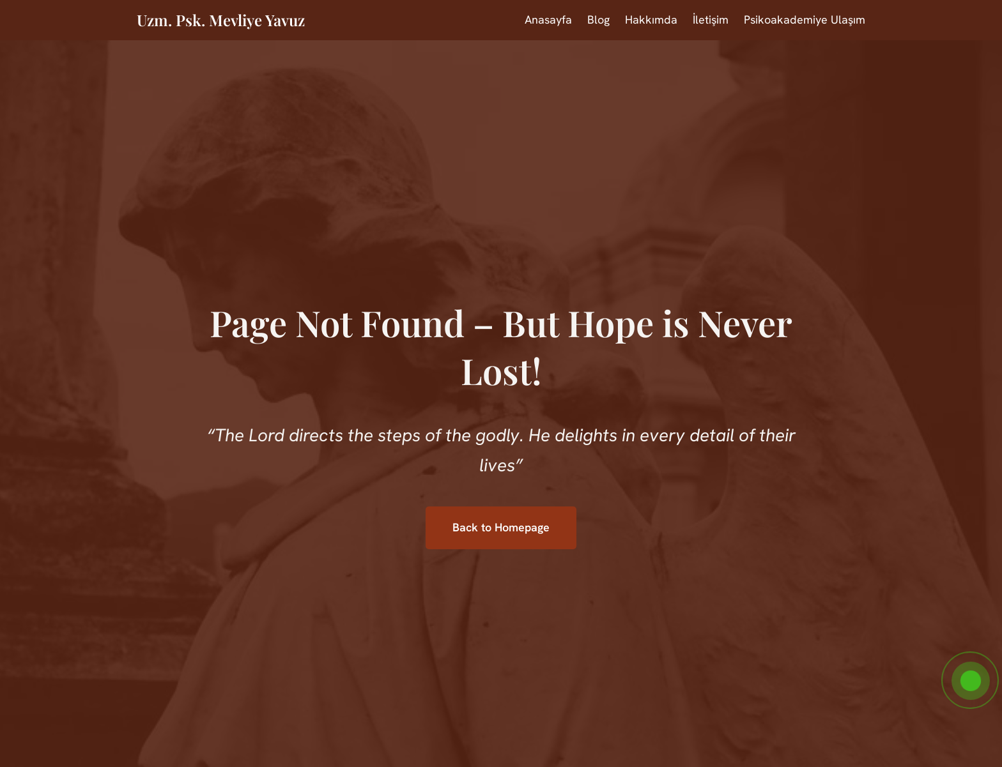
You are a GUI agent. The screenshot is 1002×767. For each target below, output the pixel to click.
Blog (598, 19)
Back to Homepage (501, 527)
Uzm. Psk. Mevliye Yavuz (221, 20)
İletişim (710, 19)
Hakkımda (651, 19)
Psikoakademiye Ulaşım (804, 19)
